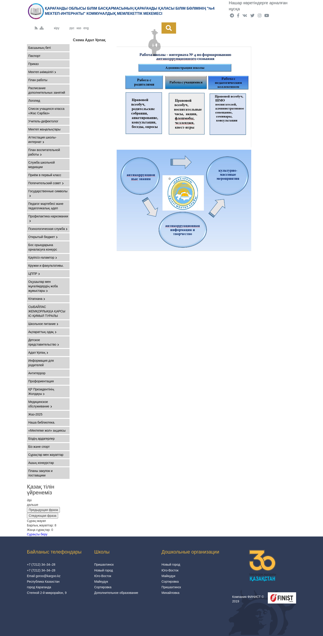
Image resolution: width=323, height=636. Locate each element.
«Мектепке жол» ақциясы (46, 430)
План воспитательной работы (44, 152)
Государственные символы (48, 193)
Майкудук (101, 581)
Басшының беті (39, 48)
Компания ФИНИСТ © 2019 (248, 599)
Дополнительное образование (116, 593)
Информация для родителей (41, 363)
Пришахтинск (104, 564)
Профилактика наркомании (48, 218)
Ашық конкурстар (41, 463)
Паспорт (34, 56)
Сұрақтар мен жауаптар (45, 454)
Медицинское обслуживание (40, 404)
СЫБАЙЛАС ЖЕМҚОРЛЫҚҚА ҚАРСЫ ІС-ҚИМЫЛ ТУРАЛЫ (46, 311)
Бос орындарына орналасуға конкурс (42, 247)
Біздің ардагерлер (41, 438)
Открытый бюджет (43, 237)
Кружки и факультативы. (46, 265)
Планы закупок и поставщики (40, 473)
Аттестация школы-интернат (42, 140)
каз (78, 28)
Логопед (34, 100)
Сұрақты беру (37, 534)
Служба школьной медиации (41, 165)
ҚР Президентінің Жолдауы (41, 391)
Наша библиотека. (41, 422)
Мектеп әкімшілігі (42, 72)
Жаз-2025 (35, 414)
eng (86, 28)
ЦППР (34, 273)
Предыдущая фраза (43, 510)
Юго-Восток (102, 576)
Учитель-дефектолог (43, 121)
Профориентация (41, 381)
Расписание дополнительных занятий (46, 90)
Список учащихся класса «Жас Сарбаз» (46, 111)
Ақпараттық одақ (42, 332)
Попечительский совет (46, 183)
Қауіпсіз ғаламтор (42, 257)
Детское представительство (43, 342)
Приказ (33, 64)
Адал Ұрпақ (38, 352)
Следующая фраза (42, 515)
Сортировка (102, 587)
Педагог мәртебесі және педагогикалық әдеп (45, 206)
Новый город (103, 570)
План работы (37, 80)
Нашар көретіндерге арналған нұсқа (258, 5)
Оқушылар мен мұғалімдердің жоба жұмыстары (43, 286)
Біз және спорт (39, 446)
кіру (56, 28)
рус (72, 28)
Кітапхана (36, 299)
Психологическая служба (48, 229)
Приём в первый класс (44, 175)
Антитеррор (37, 373)
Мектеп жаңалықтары (44, 129)
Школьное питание (43, 324)
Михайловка (170, 593)
